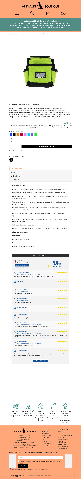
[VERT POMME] (35, 134)
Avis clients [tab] (15, 176)
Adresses (44, 441)
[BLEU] (10, 134)
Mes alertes (45, 445)
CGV (59, 433)
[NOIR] (14, 134)
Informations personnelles (45, 432)
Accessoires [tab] (15, 180)
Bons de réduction (47, 443)
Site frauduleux (62, 445)
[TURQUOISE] (28, 134)
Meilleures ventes (63, 446)
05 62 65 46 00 (26, 444)
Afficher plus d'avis (40, 360)
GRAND (12, 142)
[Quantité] (15, 146)
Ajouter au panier (46, 146)
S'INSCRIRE (23, 466)
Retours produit (46, 435)
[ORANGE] (17, 134)
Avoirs (43, 439)
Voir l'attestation (22, 265)
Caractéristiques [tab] (17, 172)
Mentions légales (63, 431)
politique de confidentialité (46, 461)
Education (24, 34)
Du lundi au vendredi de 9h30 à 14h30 (26, 446)
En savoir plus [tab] (16, 169)
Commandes (45, 437)
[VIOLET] (32, 134)
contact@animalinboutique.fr (26, 442)
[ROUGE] (21, 134)
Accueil (11, 34)
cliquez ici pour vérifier (46, 469)
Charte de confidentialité (62, 442)
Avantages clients (63, 439)
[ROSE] (25, 134)
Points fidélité (28, 411)
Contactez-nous (62, 449)
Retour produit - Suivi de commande (65, 436)
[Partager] (11, 159)
